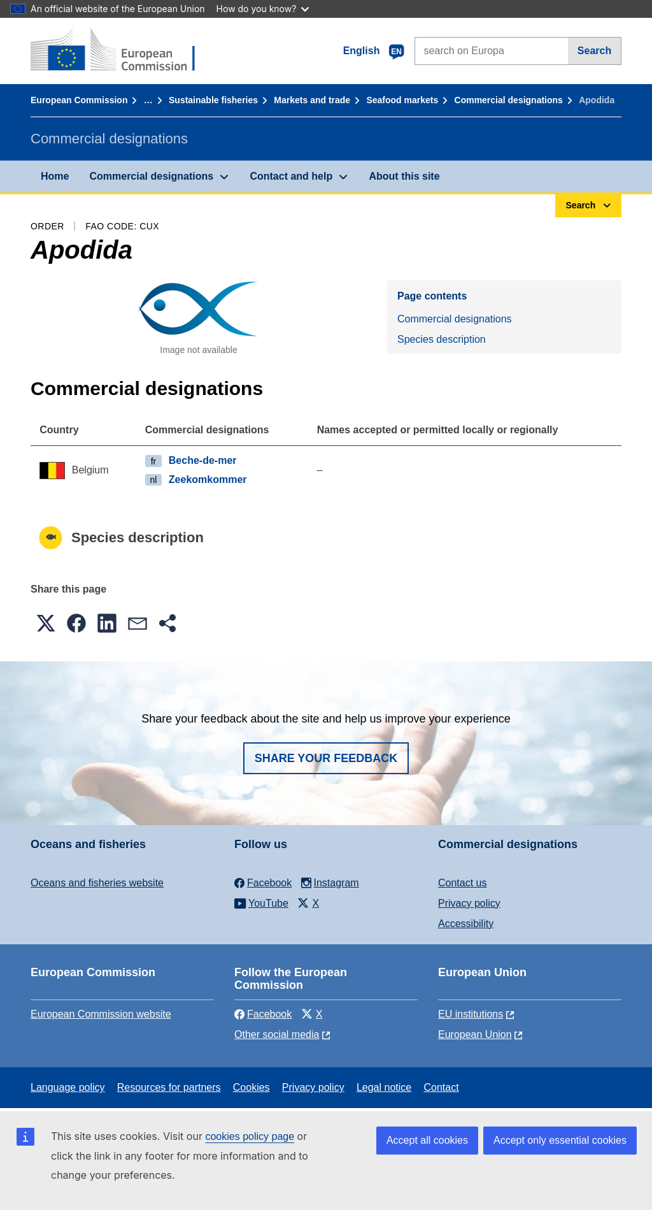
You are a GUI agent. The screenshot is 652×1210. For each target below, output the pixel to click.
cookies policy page (249, 1136)
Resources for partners (169, 1087)
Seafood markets (402, 100)
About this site (404, 176)
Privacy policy (469, 903)
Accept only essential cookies (560, 1140)
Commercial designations (509, 100)
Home (55, 176)
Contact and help (291, 176)
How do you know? (262, 8)
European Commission (79, 100)
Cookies (251, 1087)
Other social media (276, 1034)
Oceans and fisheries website (97, 882)
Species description (441, 339)
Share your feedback (326, 758)
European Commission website (101, 1014)
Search (594, 50)
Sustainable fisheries (213, 100)
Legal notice (384, 1087)
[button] (46, 623)
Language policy (68, 1087)
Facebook (263, 1014)
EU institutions (470, 1014)
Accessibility (465, 923)
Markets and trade (312, 100)
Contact (440, 1087)
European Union (475, 1034)
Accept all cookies (427, 1140)
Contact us (462, 882)
